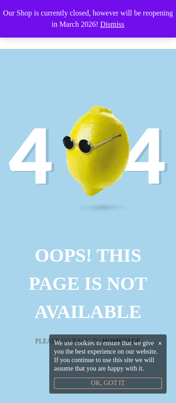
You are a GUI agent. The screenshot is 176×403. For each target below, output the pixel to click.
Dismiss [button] (112, 24)
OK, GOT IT (108, 383)
